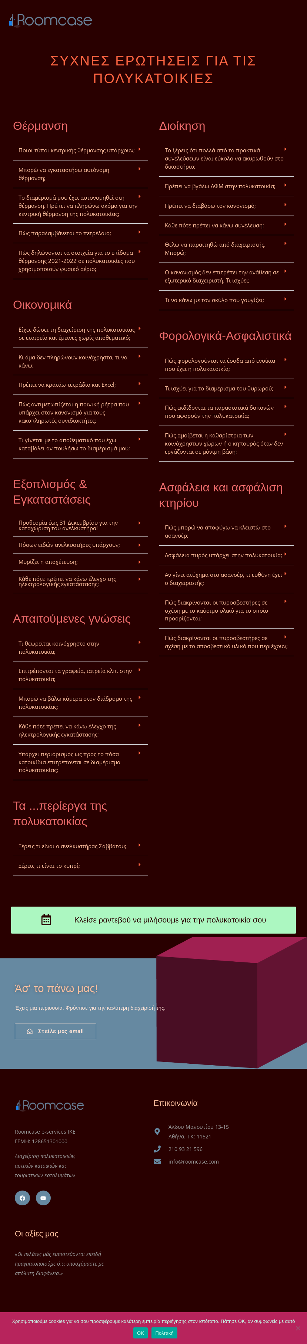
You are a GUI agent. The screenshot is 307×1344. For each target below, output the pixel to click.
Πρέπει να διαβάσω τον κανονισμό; (210, 205)
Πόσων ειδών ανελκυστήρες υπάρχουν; (69, 544)
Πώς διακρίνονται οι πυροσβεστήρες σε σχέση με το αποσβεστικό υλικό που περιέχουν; (226, 642)
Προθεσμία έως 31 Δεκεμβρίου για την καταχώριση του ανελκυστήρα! (68, 525)
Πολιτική (164, 1333)
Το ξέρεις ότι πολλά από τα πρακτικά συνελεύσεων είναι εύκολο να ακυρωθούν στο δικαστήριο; (224, 158)
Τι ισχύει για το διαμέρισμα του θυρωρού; (219, 388)
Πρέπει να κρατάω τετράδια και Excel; (67, 384)
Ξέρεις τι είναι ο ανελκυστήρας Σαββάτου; (72, 846)
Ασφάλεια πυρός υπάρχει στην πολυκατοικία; (223, 555)
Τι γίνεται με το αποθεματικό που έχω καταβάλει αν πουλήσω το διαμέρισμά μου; (74, 444)
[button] (80, 150)
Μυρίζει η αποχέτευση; (48, 561)
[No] (297, 1328)
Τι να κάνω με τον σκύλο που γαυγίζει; (214, 300)
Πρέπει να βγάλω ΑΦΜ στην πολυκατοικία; (220, 186)
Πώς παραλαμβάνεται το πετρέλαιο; (65, 233)
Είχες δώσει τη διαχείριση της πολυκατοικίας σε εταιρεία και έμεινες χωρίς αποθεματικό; (77, 333)
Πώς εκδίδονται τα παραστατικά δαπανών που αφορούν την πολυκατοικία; (219, 411)
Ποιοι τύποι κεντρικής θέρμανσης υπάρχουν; (77, 150)
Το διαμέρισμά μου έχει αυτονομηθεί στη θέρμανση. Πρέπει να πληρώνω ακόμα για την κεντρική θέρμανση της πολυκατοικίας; (78, 205)
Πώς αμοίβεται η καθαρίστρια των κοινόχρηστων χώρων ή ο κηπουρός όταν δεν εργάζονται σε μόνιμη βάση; (224, 443)
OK (140, 1333)
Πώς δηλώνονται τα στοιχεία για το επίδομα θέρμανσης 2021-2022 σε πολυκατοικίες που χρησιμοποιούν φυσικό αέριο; (77, 260)
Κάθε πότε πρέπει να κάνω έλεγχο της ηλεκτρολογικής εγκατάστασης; (67, 581)
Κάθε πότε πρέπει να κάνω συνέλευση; (214, 225)
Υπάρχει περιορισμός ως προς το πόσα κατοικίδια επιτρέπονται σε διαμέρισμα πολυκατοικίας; (69, 762)
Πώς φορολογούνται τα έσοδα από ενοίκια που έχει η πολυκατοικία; (220, 364)
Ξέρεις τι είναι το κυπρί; (49, 865)
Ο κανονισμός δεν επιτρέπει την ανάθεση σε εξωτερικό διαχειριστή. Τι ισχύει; (222, 276)
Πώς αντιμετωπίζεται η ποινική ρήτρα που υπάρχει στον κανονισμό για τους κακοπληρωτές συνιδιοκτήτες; (74, 412)
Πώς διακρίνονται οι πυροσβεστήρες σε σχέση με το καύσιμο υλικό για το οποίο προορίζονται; (216, 610)
